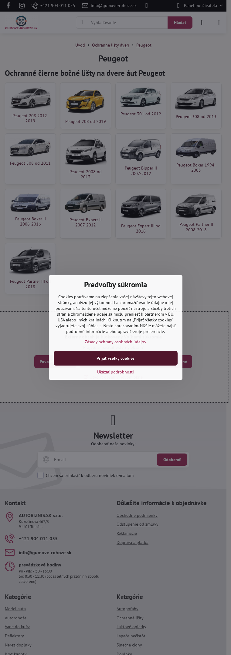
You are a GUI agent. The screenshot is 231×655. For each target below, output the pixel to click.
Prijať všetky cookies (115, 358)
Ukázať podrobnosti (115, 372)
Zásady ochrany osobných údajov (115, 342)
